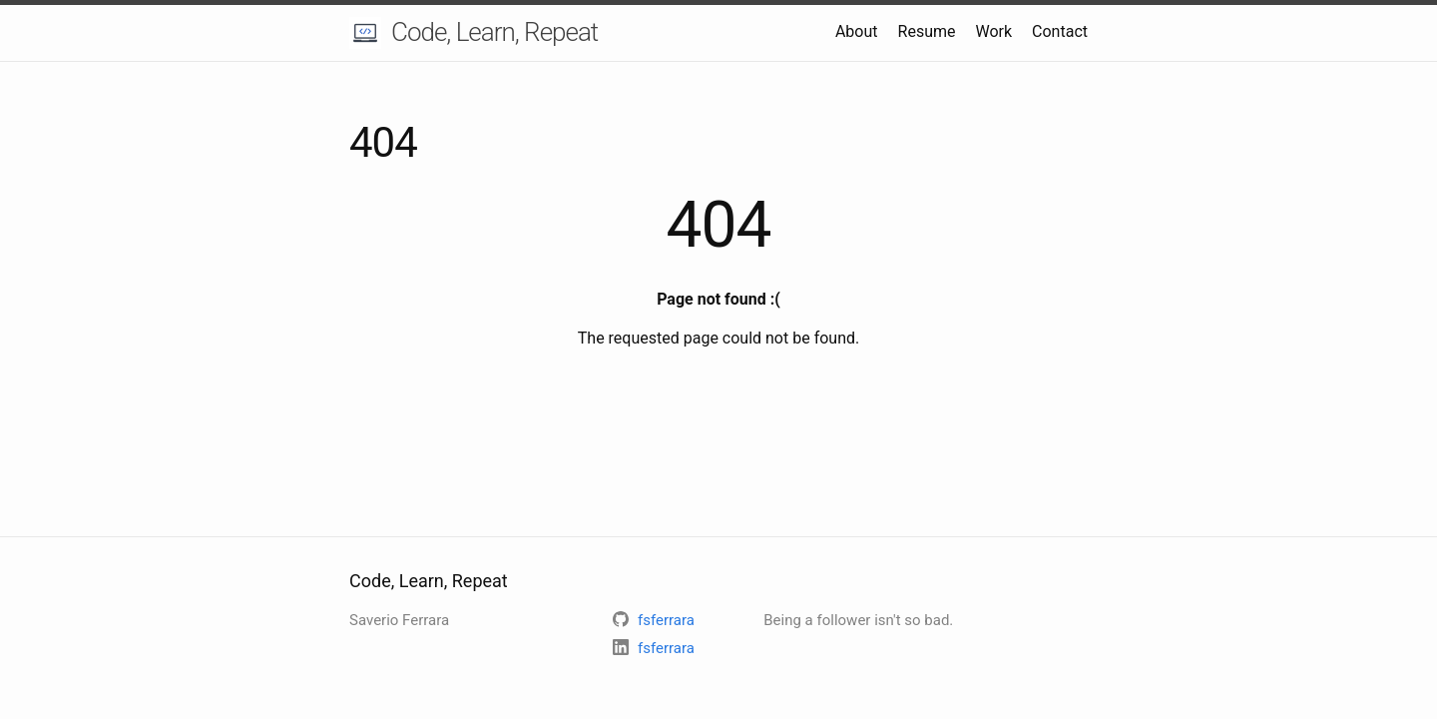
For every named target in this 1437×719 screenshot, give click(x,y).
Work (993, 31)
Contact (1060, 31)
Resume (927, 31)
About (856, 31)
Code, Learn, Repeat (494, 32)
